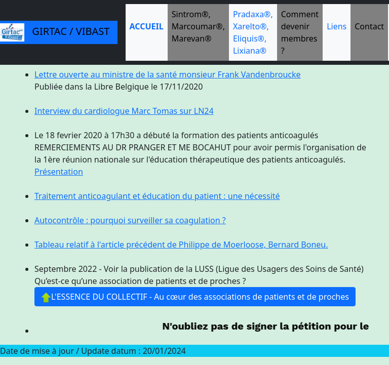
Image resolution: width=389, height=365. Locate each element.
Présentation (58, 171)
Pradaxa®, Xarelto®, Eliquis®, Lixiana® (253, 32)
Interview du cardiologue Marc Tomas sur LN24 (124, 110)
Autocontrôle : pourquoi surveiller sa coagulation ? (130, 220)
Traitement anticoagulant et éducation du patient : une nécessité (157, 195)
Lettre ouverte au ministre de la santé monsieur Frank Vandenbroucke (167, 74)
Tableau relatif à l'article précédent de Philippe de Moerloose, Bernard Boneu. (181, 244)
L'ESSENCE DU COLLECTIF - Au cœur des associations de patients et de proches (195, 297)
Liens (336, 26)
